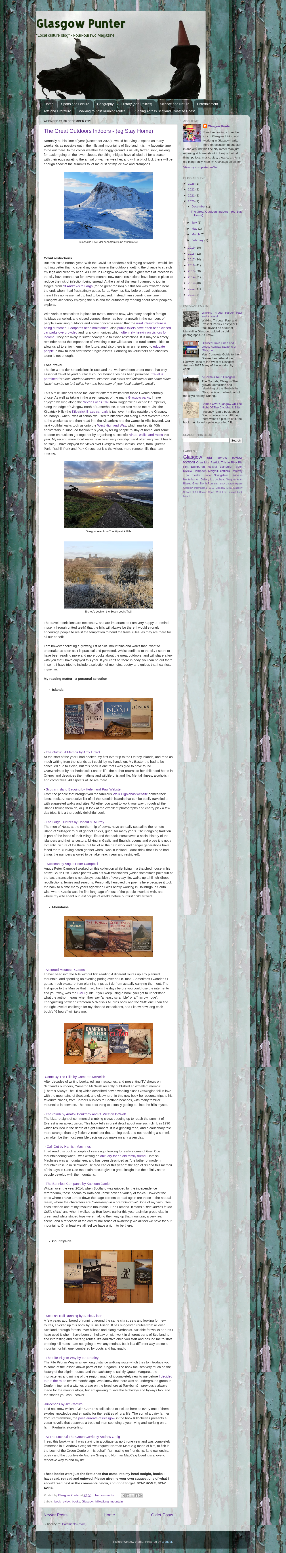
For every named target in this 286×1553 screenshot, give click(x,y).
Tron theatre (191, 475)
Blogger (167, 1541)
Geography (105, 104)
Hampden (200, 471)
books (76, 1501)
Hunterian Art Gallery (196, 479)
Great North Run (202, 483)
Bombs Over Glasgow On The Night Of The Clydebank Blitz (222, 405)
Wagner (231, 479)
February (197, 240)
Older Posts (162, 1515)
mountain (116, 1501)
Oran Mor (202, 462)
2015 (192, 271)
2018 (192, 253)
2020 (192, 201)
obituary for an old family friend (122, 1156)
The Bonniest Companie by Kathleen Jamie (78, 1183)
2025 (192, 183)
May (194, 228)
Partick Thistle (220, 462)
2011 (192, 294)
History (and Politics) (136, 104)
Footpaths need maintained (88, 328)
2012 (192, 288)
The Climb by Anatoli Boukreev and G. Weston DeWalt (86, 1114)
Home (48, 104)
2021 (192, 195)
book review (62, 1501)
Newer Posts (55, 1515)
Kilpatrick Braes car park (90, 411)
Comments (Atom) (74, 1524)
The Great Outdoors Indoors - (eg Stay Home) (98, 131)
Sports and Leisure (75, 104)
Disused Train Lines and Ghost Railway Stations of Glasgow (219, 346)
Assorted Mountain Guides (65, 970)
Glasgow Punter (80, 23)
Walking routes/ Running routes (102, 111)
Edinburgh (226, 466)
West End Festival (226, 492)
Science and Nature (174, 104)
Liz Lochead (217, 479)
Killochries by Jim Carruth (63, 1404)
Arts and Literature (57, 111)
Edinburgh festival (204, 466)
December (198, 206)
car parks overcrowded (60, 332)
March (196, 234)
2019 (192, 247)
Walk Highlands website (130, 794)
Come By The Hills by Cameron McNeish (75, 1077)
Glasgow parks (139, 397)
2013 (192, 283)
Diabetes (237, 475)
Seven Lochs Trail (96, 402)
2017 (192, 259)
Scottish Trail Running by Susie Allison (74, 1316)
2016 (192, 265)
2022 (192, 189)
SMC (81, 993)
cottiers (225, 471)
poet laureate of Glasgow (96, 1418)
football (189, 462)
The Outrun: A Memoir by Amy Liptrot (73, 752)
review (237, 457)
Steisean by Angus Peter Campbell (72, 864)
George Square (234, 483)
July (194, 222)
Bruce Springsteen (216, 475)
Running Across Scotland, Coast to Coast (164, 111)
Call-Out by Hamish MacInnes (69, 1146)
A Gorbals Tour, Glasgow (218, 377)
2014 (192, 277)
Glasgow (87, 1501)
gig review (217, 457)
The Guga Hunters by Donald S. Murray (75, 822)
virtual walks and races (146, 435)
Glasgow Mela (224, 487)
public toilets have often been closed (144, 328)
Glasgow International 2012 (198, 487)
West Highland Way (111, 425)
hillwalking (102, 1501)
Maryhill (213, 471)
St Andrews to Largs (78, 286)
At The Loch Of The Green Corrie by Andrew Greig (83, 1437)
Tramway (236, 471)
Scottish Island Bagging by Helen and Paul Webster (84, 789)
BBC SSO (219, 483)
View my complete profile (200, 167)
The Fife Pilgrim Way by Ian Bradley (72, 1358)
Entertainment (207, 104)
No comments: (105, 1495)
